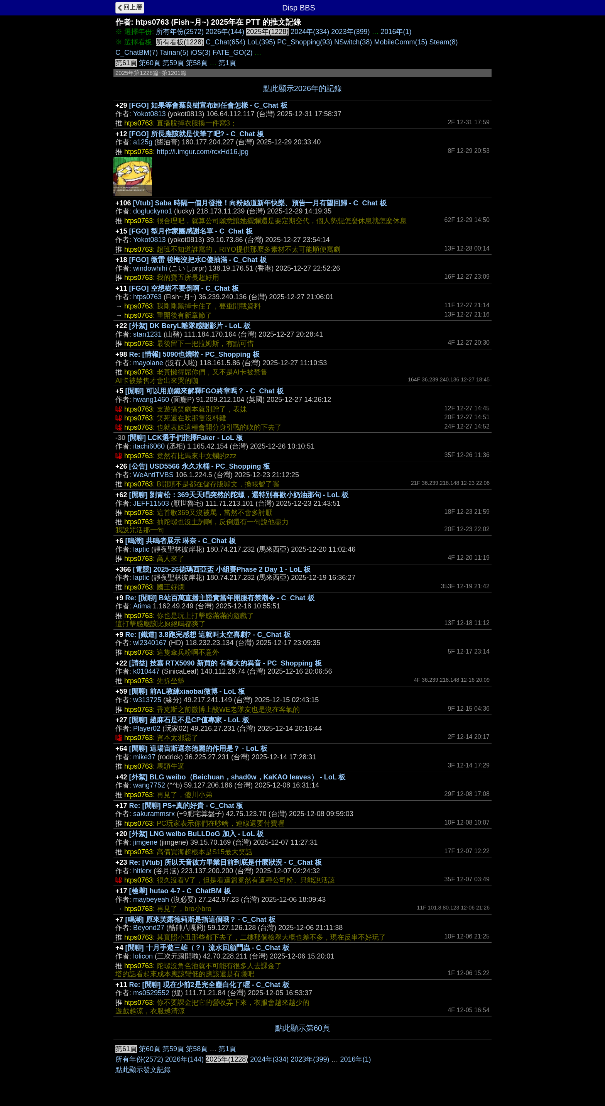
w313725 (147, 700)
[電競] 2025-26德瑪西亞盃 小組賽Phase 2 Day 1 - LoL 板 (222, 569)
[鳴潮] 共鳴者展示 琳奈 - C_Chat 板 (180, 541)
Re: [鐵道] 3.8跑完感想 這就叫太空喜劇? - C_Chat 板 (208, 635)
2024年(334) (310, 32)
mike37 (144, 757)
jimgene (145, 842)
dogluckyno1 (152, 211)
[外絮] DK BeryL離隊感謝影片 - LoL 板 (190, 326)
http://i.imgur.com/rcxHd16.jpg (202, 152)
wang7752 (149, 785)
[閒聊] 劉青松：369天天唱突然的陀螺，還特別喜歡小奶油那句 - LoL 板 (239, 495)
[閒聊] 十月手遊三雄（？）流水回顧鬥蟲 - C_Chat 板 (207, 948)
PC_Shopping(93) (304, 42)
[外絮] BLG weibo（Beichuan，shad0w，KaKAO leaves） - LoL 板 (237, 777)
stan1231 (147, 334)
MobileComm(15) (400, 42)
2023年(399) (350, 32)
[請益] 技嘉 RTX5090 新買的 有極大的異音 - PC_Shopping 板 (225, 663)
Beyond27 (148, 928)
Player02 (147, 728)
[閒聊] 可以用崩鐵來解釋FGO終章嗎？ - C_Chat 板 (204, 391)
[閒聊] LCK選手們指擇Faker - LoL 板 (185, 438)
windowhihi (150, 268)
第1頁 (227, 63)
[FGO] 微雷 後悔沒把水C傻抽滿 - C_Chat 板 (198, 260)
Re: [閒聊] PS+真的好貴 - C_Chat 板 (186, 806)
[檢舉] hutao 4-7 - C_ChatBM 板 (180, 891)
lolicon (143, 956)
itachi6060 (149, 446)
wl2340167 (150, 643)
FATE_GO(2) (233, 52)
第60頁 (150, 63)
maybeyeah (151, 899)
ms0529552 (151, 993)
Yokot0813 (149, 114)
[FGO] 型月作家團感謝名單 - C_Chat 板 (191, 231)
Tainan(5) (174, 52)
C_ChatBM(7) (136, 52)
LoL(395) (261, 42)
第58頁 (197, 63)
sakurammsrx (154, 814)
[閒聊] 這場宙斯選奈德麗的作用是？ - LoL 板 (198, 748)
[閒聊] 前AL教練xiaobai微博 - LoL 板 (187, 691)
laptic (141, 549)
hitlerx (142, 871)
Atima (142, 606)
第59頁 (173, 63)
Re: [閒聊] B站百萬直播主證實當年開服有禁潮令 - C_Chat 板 (219, 598)
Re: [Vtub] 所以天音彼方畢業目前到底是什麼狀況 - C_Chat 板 (225, 862)
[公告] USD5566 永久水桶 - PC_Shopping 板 (199, 466)
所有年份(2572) (180, 32)
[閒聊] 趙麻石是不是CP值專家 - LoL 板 (189, 720)
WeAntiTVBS (153, 475)
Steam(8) (443, 42)
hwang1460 (151, 399)
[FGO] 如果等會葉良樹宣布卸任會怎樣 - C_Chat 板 (208, 105)
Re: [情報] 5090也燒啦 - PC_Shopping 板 (194, 354)
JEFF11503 (151, 503)
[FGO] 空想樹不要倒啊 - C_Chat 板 (184, 288)
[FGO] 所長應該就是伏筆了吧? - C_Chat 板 (196, 134)
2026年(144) (225, 32)
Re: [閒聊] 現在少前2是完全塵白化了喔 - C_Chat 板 (209, 985)
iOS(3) (201, 52)
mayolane (148, 363)
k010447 (146, 671)
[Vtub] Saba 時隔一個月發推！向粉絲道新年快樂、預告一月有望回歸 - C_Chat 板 (260, 203)
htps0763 (147, 297)
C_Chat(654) (225, 42)
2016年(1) (395, 32)
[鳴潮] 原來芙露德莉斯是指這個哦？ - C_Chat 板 (200, 919)
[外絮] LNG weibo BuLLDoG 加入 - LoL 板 (196, 834)
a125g (142, 142)
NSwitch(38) (353, 42)
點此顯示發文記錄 (143, 1070)
